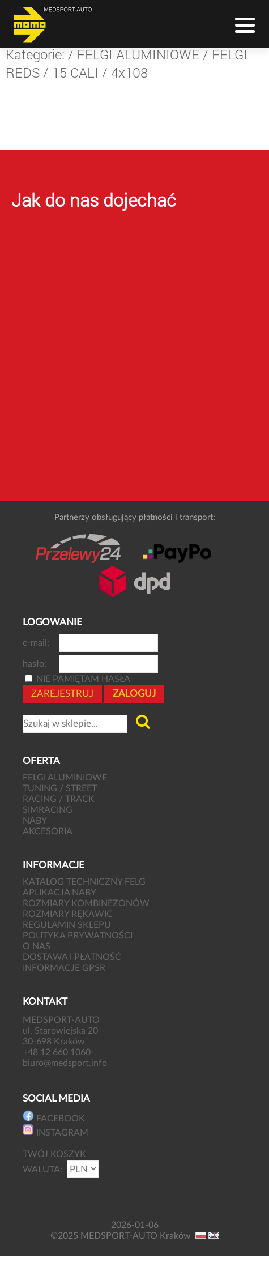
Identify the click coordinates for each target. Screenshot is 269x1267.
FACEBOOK (54, 1116)
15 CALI (75, 72)
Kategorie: (35, 54)
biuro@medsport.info (66, 1063)
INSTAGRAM (55, 1130)
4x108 (129, 72)
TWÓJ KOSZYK (54, 1154)
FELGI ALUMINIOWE (138, 54)
